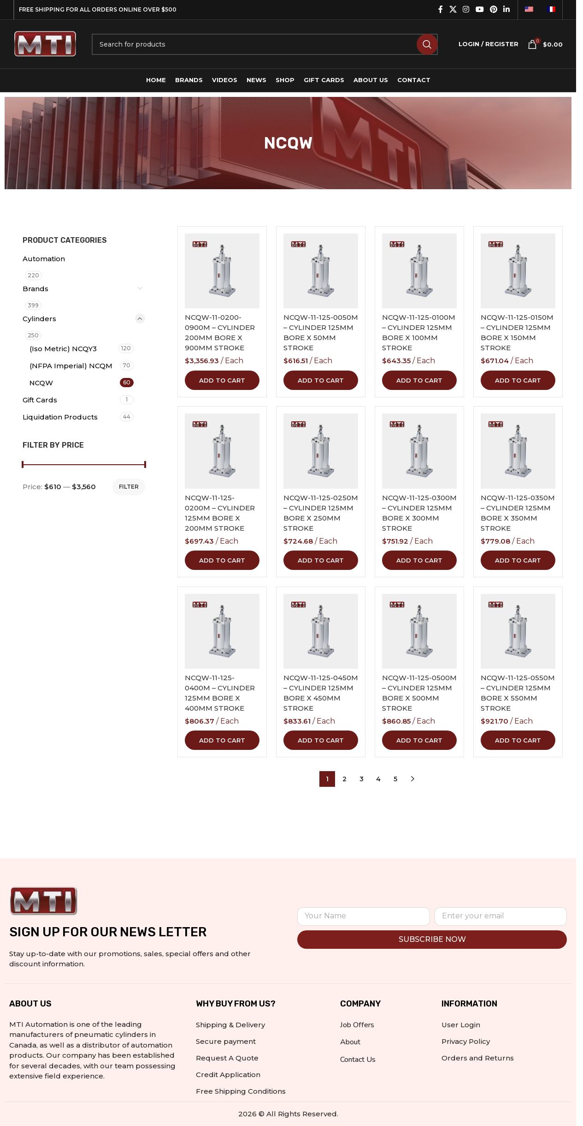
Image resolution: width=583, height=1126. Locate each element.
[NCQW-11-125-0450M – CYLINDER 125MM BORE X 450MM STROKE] (320, 631)
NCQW (41, 382)
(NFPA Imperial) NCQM (70, 365)
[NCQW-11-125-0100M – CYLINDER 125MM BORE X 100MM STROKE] (419, 271)
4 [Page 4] (378, 779)
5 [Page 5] (395, 779)
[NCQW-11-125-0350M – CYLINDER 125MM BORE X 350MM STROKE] (518, 450)
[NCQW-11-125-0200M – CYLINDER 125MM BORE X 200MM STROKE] (222, 450)
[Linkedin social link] (507, 9)
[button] (222, 379)
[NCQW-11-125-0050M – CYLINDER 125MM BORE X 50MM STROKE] (320, 271)
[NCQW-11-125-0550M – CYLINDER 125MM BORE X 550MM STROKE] (518, 631)
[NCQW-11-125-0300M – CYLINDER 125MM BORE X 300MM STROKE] (419, 450)
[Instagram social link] (466, 9)
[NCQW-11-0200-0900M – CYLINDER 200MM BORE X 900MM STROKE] (222, 271)
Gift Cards (40, 399)
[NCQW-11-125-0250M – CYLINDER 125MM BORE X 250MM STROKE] (320, 450)
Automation (44, 258)
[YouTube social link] (479, 9)
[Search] (265, 44)
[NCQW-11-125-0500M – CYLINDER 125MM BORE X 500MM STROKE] (419, 631)
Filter (129, 486)
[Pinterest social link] (493, 9)
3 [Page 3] (361, 779)
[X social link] (452, 9)
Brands (35, 288)
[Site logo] (45, 43)
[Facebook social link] (440, 9)
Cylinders (39, 318)
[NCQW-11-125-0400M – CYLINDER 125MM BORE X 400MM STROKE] (222, 631)
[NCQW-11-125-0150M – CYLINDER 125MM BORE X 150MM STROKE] (518, 271)
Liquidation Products (60, 417)
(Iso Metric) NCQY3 (63, 348)
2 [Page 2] (344, 779)
